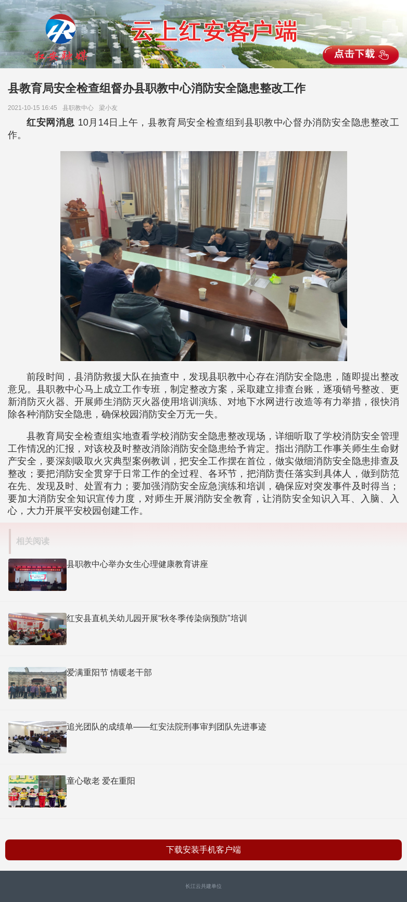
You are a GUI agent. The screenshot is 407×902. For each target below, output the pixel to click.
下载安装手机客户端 (203, 849)
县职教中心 (79, 108)
